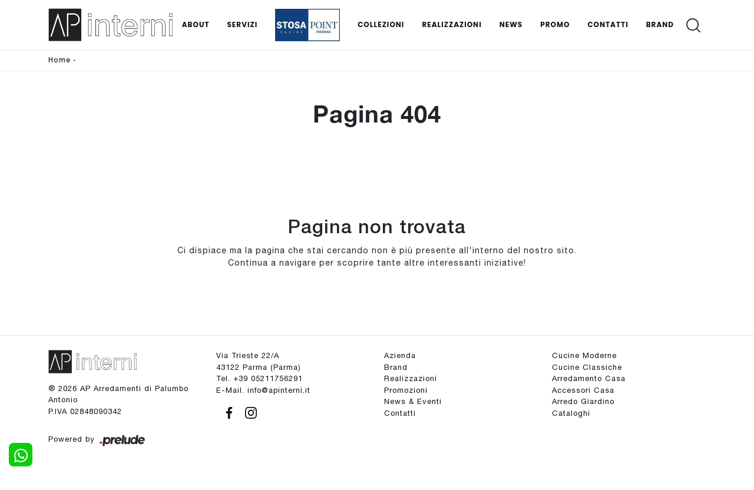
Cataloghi (571, 413)
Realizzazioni (451, 24)
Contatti (607, 24)
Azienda (400, 355)
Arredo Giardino (583, 401)
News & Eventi (413, 401)
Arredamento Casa (589, 378)
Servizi (242, 24)
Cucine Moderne (584, 355)
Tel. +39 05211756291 (259, 378)
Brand (660, 24)
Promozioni (406, 390)
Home (59, 60)
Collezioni (381, 24)
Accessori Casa (583, 390)
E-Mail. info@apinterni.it (263, 390)
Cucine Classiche (587, 367)
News (511, 24)
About (196, 24)
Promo (555, 24)
